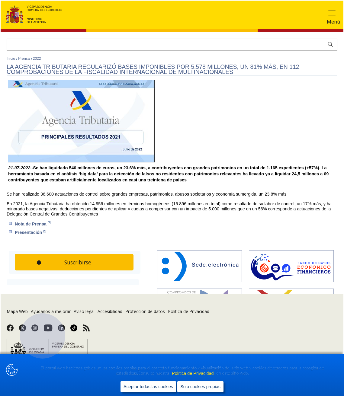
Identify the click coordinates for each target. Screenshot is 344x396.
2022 (37, 58)
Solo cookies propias (200, 386)
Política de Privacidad (193, 373)
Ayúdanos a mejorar (51, 311)
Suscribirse (78, 262)
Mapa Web (17, 311)
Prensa (24, 58)
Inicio (11, 58)
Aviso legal (84, 311)
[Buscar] (172, 45)
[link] (10, 329)
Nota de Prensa (32, 223)
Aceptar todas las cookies (148, 386)
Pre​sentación (30, 232)
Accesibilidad (110, 311)
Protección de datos (145, 311)
